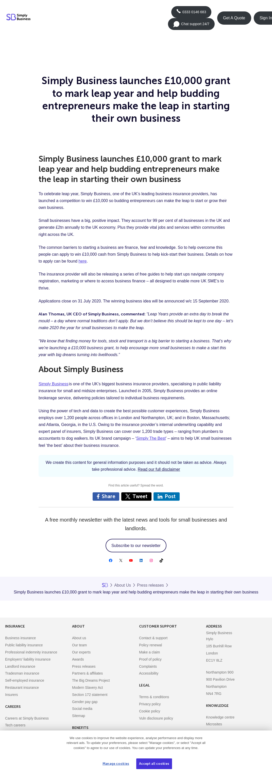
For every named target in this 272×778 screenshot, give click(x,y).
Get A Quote (234, 18)
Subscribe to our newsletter (136, 545)
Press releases (150, 585)
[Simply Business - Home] (19, 18)
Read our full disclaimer (159, 469)
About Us (122, 585)
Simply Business (53, 384)
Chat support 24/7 (191, 25)
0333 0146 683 (191, 13)
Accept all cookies (154, 764)
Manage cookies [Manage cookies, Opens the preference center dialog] (116, 764)
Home (105, 585)
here (82, 261)
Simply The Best (151, 438)
